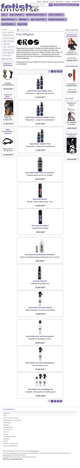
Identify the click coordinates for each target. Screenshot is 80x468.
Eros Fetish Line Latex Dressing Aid (40, 336)
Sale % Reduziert (8, 24)
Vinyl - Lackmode (16, 15)
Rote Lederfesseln (71, 66)
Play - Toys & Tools (38, 20)
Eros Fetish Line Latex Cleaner (40, 307)
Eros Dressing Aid (40, 281)
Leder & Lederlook (56, 15)
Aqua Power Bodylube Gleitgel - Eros (40, 117)
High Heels (23, 20)
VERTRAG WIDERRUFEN (12, 459)
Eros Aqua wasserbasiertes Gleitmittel (39, 254)
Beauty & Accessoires (57, 20)
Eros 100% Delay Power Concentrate (40, 173)
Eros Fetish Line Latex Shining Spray (40, 363)
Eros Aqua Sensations (40, 226)
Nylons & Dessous (9, 20)
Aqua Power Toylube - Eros (40, 144)
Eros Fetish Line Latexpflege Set (40, 389)
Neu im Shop (22, 24)
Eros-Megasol (26, 30)
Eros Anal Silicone (40, 199)
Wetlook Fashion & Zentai (36, 15)
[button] (51, 4)
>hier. (24, 455)
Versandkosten (34, 451)
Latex (4, 15)
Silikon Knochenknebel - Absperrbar (7, 131)
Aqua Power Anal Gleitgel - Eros (39, 91)
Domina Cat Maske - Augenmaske (8, 96)
